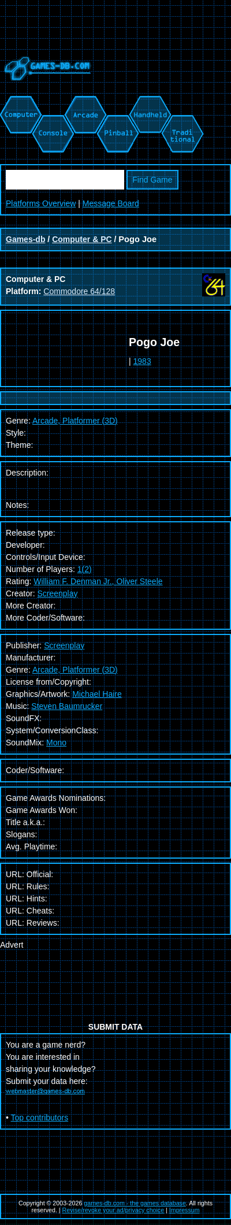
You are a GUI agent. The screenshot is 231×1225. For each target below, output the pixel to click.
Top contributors (40, 1117)
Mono (56, 742)
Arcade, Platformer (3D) (75, 669)
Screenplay (57, 593)
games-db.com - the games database (135, 1203)
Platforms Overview (41, 203)
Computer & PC (81, 239)
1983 (142, 361)
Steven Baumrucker (66, 706)
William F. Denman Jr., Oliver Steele (97, 581)
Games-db (25, 239)
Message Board (111, 203)
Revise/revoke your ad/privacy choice (113, 1210)
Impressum (184, 1210)
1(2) (84, 569)
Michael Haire (97, 694)
